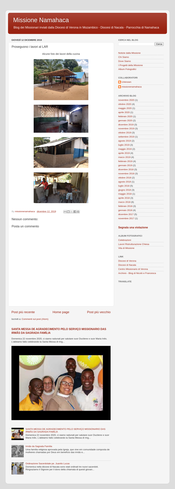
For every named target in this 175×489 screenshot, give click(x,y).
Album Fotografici (127, 69)
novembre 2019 (126, 128)
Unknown (126, 82)
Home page (61, 312)
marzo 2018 (124, 202)
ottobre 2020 (124, 104)
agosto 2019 (124, 141)
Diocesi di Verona (127, 261)
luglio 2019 (123, 145)
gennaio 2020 (125, 120)
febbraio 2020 (125, 116)
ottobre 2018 (124, 177)
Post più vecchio (99, 312)
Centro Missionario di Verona (133, 269)
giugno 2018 (124, 190)
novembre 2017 (126, 218)
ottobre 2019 (124, 132)
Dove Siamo (124, 61)
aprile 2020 (124, 112)
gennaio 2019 (125, 165)
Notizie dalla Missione (129, 53)
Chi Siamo (123, 57)
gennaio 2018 (125, 210)
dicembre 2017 (125, 214)
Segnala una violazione (133, 227)
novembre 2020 (126, 100)
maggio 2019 (125, 149)
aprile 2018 (124, 198)
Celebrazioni (124, 240)
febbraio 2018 (125, 206)
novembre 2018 (126, 173)
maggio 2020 (125, 108)
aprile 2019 (124, 153)
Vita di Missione (126, 248)
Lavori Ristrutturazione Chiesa (133, 244)
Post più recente (23, 312)
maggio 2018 (125, 194)
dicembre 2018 (125, 169)
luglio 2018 (123, 186)
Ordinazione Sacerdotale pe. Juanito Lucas (47, 463)
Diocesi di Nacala (127, 265)
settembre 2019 (126, 136)
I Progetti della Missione (130, 65)
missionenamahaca (132, 86)
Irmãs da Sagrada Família (38, 446)
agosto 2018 (124, 181)
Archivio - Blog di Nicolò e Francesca (137, 273)
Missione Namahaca (41, 20)
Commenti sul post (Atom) (35, 319)
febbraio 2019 (125, 161)
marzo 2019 (124, 157)
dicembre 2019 (125, 124)
